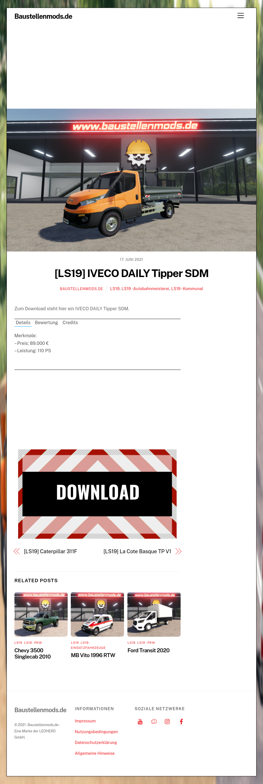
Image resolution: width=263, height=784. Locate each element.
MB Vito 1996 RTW (93, 655)
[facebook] (181, 720)
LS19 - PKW (33, 643)
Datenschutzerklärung (96, 742)
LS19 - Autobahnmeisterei (145, 288)
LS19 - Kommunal (187, 288)
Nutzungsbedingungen (96, 731)
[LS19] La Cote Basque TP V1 (137, 551)
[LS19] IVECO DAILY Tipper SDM (131, 273)
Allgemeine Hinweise (95, 753)
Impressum (85, 720)
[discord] (154, 720)
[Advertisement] (131, 66)
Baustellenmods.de (81, 289)
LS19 (114, 288)
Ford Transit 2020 (148, 650)
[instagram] (167, 720)
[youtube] (140, 720)
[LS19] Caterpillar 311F (50, 551)
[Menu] (240, 15)
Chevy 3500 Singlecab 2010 (32, 653)
